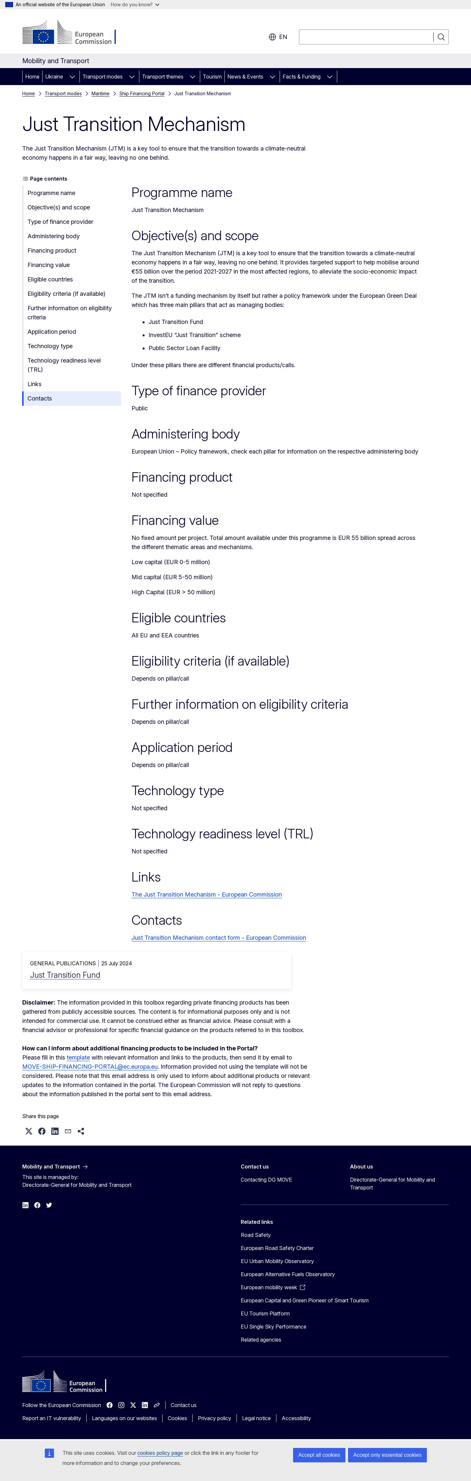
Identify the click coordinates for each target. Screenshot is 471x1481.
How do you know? (135, 4)
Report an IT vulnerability (51, 1418)
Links (34, 384)
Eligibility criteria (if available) (66, 293)
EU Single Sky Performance (273, 1326)
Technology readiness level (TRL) (64, 365)
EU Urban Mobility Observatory (277, 1261)
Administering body (53, 236)
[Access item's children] (72, 76)
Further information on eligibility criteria (69, 313)
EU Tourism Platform (265, 1313)
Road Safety (256, 1235)
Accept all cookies (319, 1455)
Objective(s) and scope (58, 207)
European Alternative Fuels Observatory (288, 1274)
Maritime (101, 93)
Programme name (51, 192)
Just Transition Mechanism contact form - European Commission (218, 937)
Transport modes (102, 76)
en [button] (278, 37)
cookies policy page (160, 1453)
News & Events (245, 76)
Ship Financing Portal (142, 93)
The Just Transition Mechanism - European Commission (206, 894)
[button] (29, 1131)
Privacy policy (214, 1418)
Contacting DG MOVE (266, 1179)
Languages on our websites (124, 1418)
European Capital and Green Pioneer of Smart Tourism (305, 1300)
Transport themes (162, 76)
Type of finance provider (60, 221)
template (78, 1057)
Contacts (39, 398)
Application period (51, 331)
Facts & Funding (302, 76)
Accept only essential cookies (387, 1455)
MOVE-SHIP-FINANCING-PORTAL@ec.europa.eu (90, 1066)
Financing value (48, 264)
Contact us (184, 1405)
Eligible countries (50, 279)
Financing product (51, 250)
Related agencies (261, 1339)
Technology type (50, 346)
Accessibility (296, 1418)
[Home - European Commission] (75, 33)
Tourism (212, 76)
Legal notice (256, 1418)
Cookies (177, 1418)
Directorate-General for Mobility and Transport (392, 1183)
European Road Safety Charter (277, 1248)
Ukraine (54, 76)
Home (32, 76)
